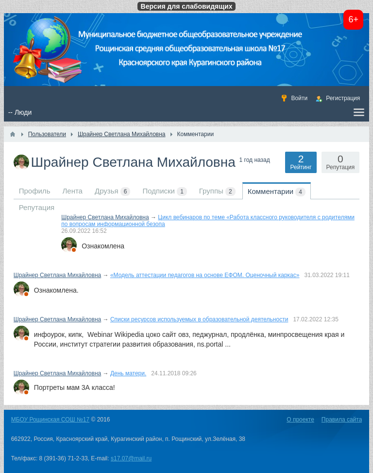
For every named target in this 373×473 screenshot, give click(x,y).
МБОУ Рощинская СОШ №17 (50, 419)
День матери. (128, 373)
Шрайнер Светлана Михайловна (105, 217)
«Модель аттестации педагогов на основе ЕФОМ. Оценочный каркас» (205, 275)
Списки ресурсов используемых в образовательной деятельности (199, 319)
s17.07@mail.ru (131, 458)
